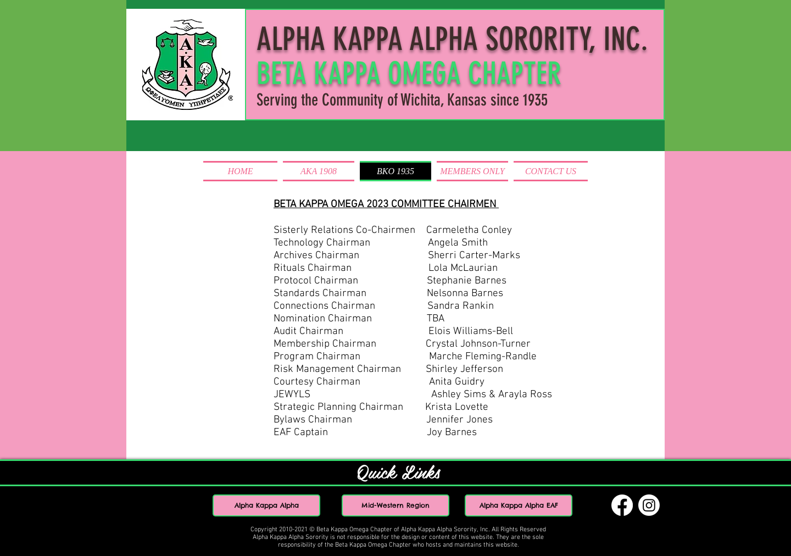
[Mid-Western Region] (395, 505)
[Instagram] (649, 505)
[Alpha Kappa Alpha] (266, 505)
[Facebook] (622, 505)
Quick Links (398, 471)
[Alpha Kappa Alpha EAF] (518, 505)
